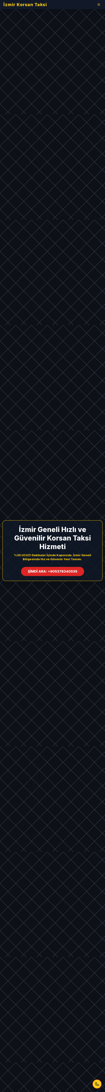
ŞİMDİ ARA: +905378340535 (52, 571)
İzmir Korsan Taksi (25, 4)
